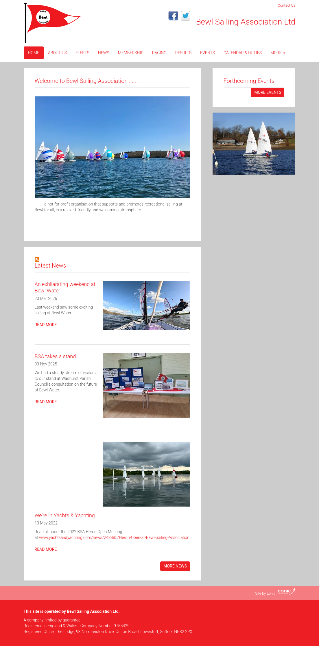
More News (175, 566)
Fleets (82, 53)
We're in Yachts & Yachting (65, 515)
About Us (57, 53)
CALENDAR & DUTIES (243, 53)
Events (207, 53)
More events (267, 92)
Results (183, 53)
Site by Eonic (265, 593)
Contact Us (286, 5)
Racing (159, 53)
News (103, 53)
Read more (46, 324)
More (277, 53)
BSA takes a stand (55, 356)
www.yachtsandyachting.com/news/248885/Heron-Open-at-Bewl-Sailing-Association (114, 537)
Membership (130, 53)
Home (33, 53)
